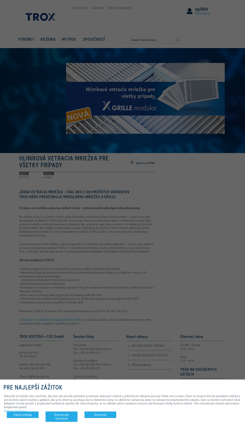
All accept (100, 414)
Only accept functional (61, 416)
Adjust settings (23, 414)
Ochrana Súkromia (15, 411)
